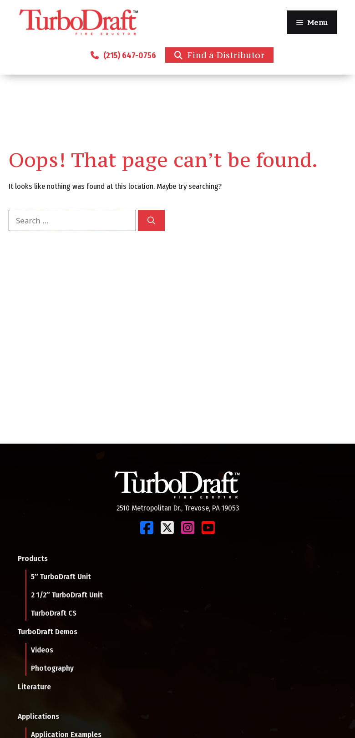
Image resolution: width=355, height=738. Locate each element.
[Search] (151, 221)
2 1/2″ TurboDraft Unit (67, 594)
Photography (52, 667)
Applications (38, 716)
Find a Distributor (225, 55)
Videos (42, 649)
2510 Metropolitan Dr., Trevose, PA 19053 (178, 507)
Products (33, 558)
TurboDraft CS (53, 612)
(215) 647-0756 (129, 56)
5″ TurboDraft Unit (61, 576)
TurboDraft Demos (47, 631)
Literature (34, 686)
